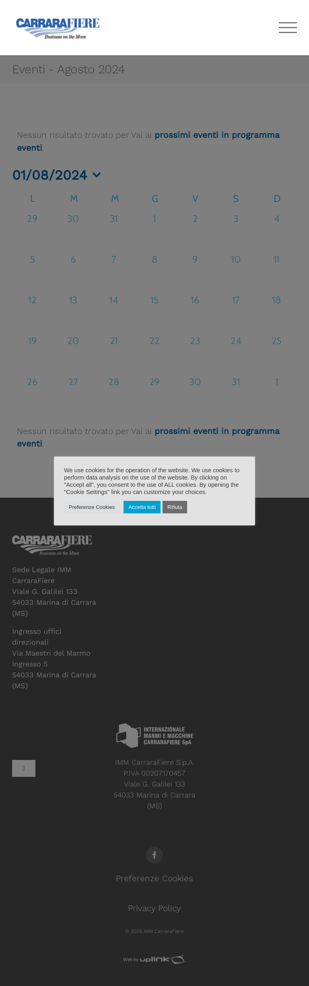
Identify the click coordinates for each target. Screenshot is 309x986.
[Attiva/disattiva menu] (288, 27)
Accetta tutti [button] (142, 507)
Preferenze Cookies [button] (92, 507)
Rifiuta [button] (174, 507)
